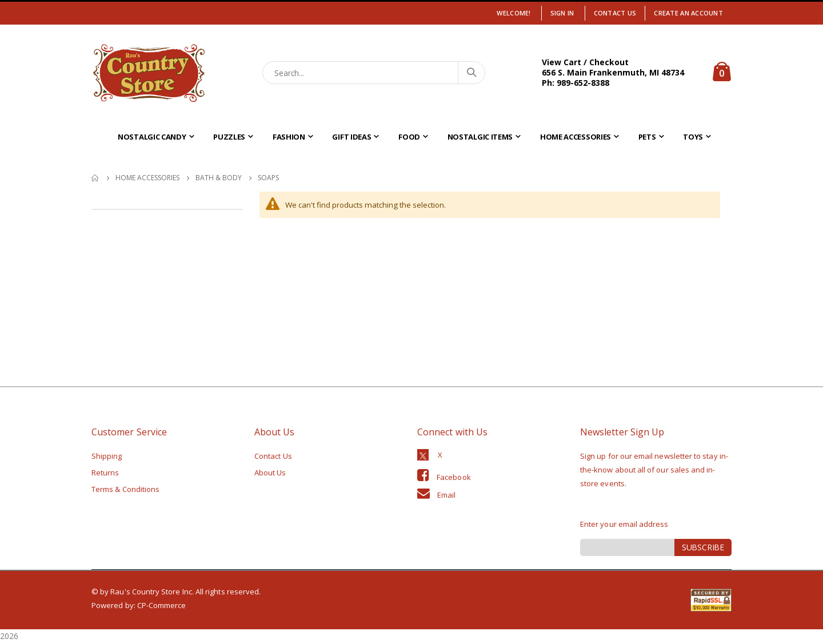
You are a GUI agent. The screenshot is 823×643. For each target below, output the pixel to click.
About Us (270, 472)
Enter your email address (624, 524)
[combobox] (374, 72)
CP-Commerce (161, 605)
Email (446, 495)
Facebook (454, 477)
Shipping (106, 456)
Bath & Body (218, 177)
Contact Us (615, 13)
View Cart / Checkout (585, 62)
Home (95, 178)
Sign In (562, 13)
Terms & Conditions (125, 489)
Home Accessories (147, 177)
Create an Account (688, 13)
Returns (105, 472)
